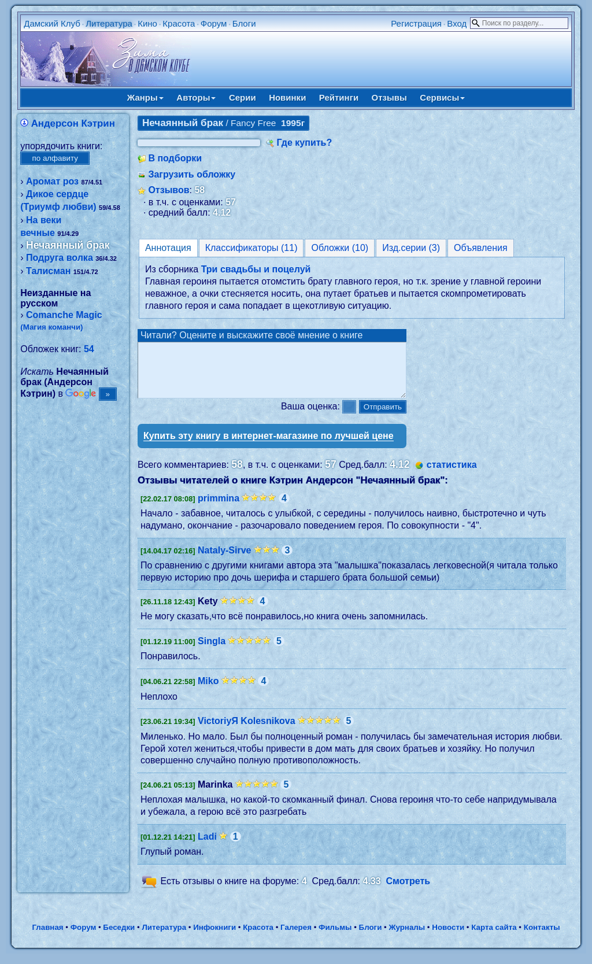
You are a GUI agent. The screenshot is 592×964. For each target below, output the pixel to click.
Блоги (244, 23)
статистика (452, 475)
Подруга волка (59, 258)
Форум (214, 23)
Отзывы (389, 97)
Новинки (287, 97)
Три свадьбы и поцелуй (256, 269)
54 (89, 349)
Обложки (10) (339, 248)
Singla (211, 651)
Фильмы (335, 937)
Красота (178, 23)
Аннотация (168, 248)
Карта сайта (493, 937)
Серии (242, 97)
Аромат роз (52, 181)
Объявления (481, 248)
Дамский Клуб (52, 23)
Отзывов (168, 190)
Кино (147, 23)
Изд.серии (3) (411, 248)
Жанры (145, 97)
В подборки (175, 158)
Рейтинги (338, 97)
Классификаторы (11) (251, 248)
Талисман (48, 271)
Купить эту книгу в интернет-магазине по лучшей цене (268, 446)
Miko (208, 691)
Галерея (296, 937)
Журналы (406, 937)
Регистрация (416, 23)
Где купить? (304, 142)
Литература (109, 23)
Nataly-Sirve (224, 561)
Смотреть (408, 891)
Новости (448, 937)
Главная (47, 937)
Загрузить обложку (191, 174)
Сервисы (442, 97)
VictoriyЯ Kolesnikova (246, 731)
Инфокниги (214, 937)
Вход (457, 23)
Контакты (542, 937)
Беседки (119, 937)
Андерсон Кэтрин (73, 123)
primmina (218, 509)
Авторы (196, 97)
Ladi (207, 847)
